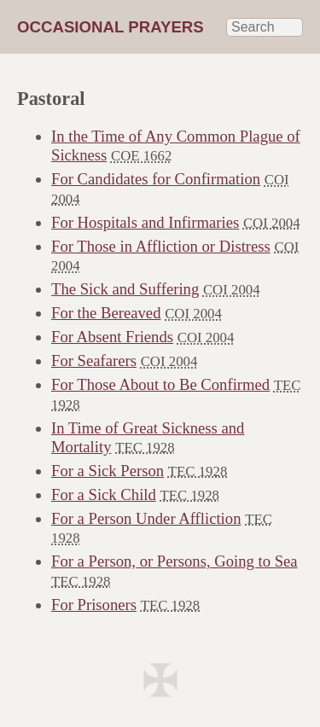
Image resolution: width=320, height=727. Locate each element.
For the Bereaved (105, 313)
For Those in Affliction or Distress (161, 246)
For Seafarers (94, 360)
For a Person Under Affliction (146, 518)
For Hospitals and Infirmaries (145, 222)
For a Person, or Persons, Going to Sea (174, 561)
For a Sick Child (103, 494)
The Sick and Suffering (125, 289)
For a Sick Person (107, 471)
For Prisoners (94, 605)
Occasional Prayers (110, 27)
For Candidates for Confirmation (155, 179)
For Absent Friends (112, 337)
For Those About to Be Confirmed (160, 384)
